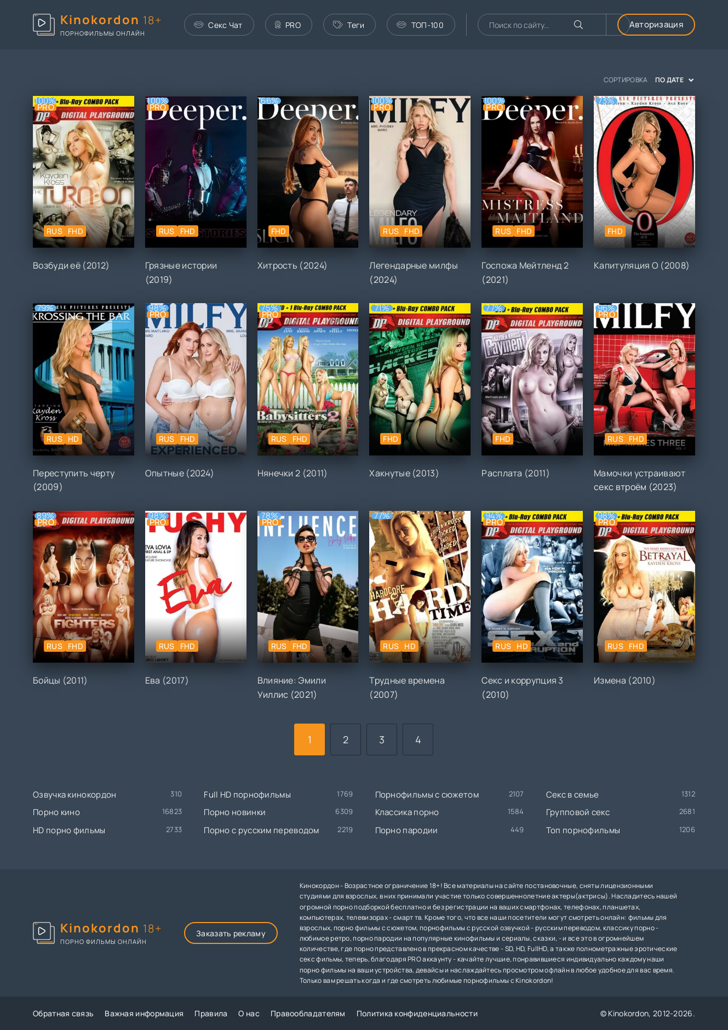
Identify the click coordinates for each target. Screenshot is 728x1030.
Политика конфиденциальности (417, 1013)
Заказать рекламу (231, 933)
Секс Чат (218, 25)
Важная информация (144, 1013)
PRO (288, 25)
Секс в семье (572, 794)
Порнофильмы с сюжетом (427, 794)
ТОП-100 (420, 25)
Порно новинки (235, 812)
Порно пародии (406, 830)
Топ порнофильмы (583, 830)
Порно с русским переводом (261, 830)
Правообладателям (308, 1013)
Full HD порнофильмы (247, 794)
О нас (249, 1013)
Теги (349, 25)
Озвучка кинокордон (74, 794)
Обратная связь (63, 1013)
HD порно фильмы (69, 830)
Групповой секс (578, 812)
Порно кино (56, 812)
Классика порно (407, 812)
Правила (210, 1013)
